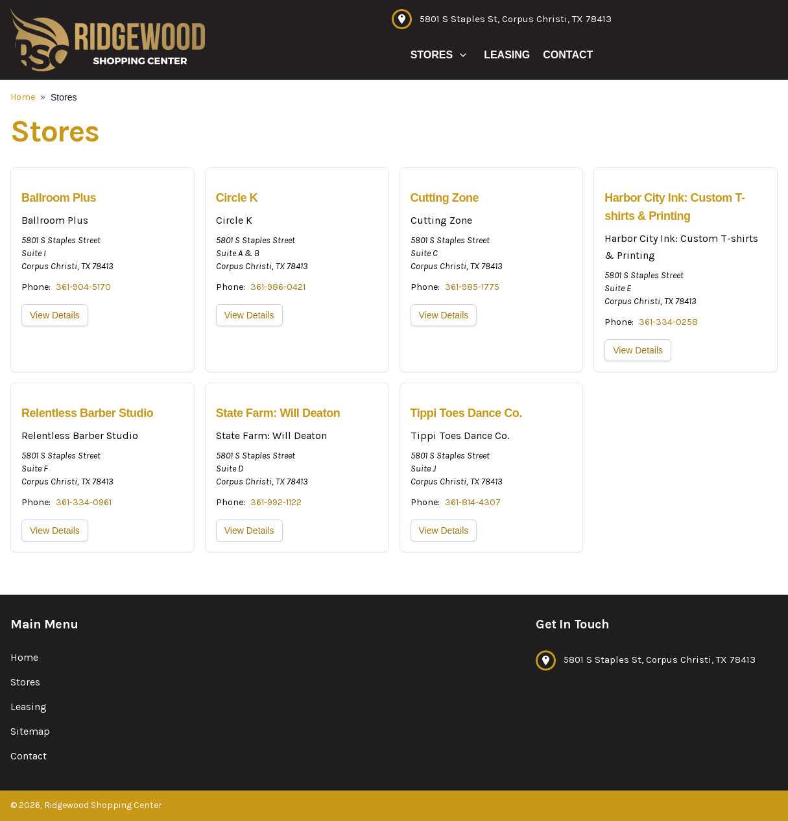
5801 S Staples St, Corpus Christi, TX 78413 (516, 19)
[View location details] (102, 270)
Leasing (507, 54)
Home (22, 96)
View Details (55, 315)
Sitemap (30, 731)
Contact (568, 54)
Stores (432, 54)
